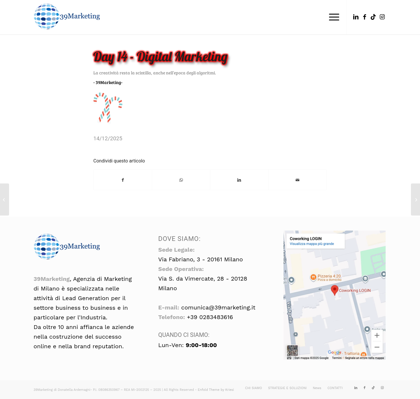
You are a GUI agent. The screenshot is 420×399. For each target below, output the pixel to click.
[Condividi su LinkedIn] (239, 180)
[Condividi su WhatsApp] (181, 180)
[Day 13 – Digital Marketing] (4, 199)
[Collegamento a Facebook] (364, 17)
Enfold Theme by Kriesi (216, 390)
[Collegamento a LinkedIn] (355, 17)
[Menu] (332, 17)
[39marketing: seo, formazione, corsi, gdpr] (67, 17)
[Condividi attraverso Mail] (298, 180)
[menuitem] (332, 17)
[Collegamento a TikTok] (373, 17)
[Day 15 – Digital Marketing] (415, 199)
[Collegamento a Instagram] (382, 17)
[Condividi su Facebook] (123, 180)
